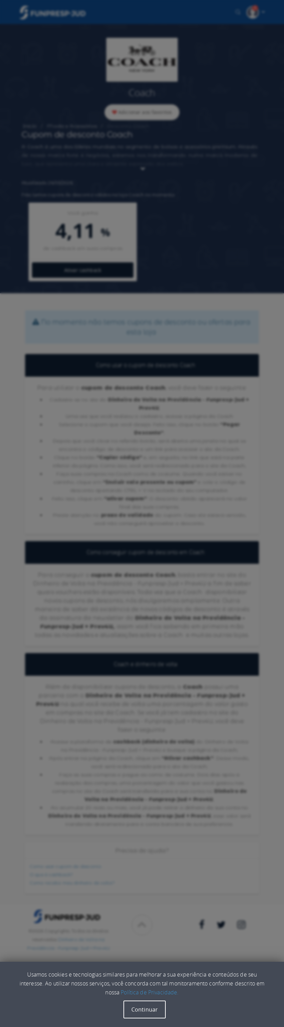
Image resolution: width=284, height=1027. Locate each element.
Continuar (144, 1009)
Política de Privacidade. (149, 992)
